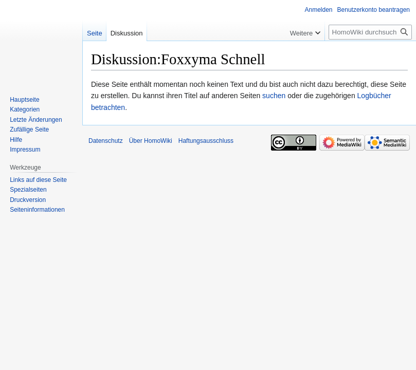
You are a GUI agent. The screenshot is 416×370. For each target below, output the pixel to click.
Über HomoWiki (150, 140)
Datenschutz (105, 140)
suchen (273, 95)
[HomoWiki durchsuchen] (370, 32)
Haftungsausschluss (205, 140)
